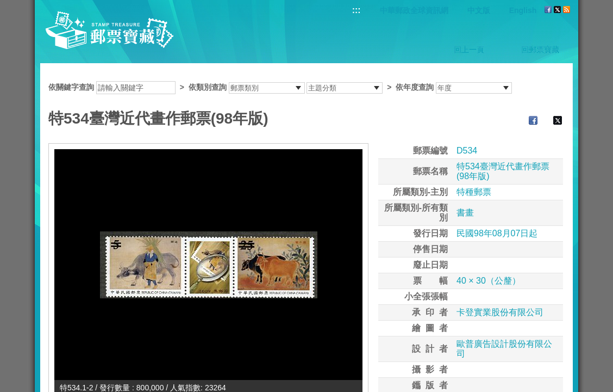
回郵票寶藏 (540, 49)
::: (356, 10)
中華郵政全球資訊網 (414, 10)
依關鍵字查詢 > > (280, 87)
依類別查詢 (208, 87)
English (523, 10)
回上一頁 (469, 49)
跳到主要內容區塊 (5, 5)
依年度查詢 (415, 87)
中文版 (478, 10)
